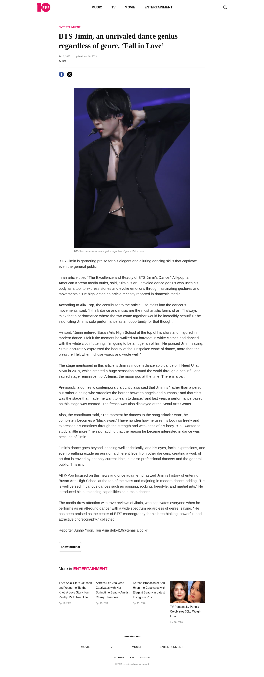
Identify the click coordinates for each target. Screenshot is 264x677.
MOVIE (130, 7)
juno (64, 61)
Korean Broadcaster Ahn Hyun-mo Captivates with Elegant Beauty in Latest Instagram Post (149, 590)
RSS (132, 657)
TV (113, 7)
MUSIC (96, 7)
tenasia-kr (145, 657)
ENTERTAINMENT (158, 7)
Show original (70, 546)
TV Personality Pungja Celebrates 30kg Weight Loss (185, 611)
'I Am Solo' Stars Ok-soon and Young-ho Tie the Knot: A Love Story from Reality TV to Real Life (75, 590)
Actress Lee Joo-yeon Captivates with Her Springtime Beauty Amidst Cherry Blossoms (112, 590)
